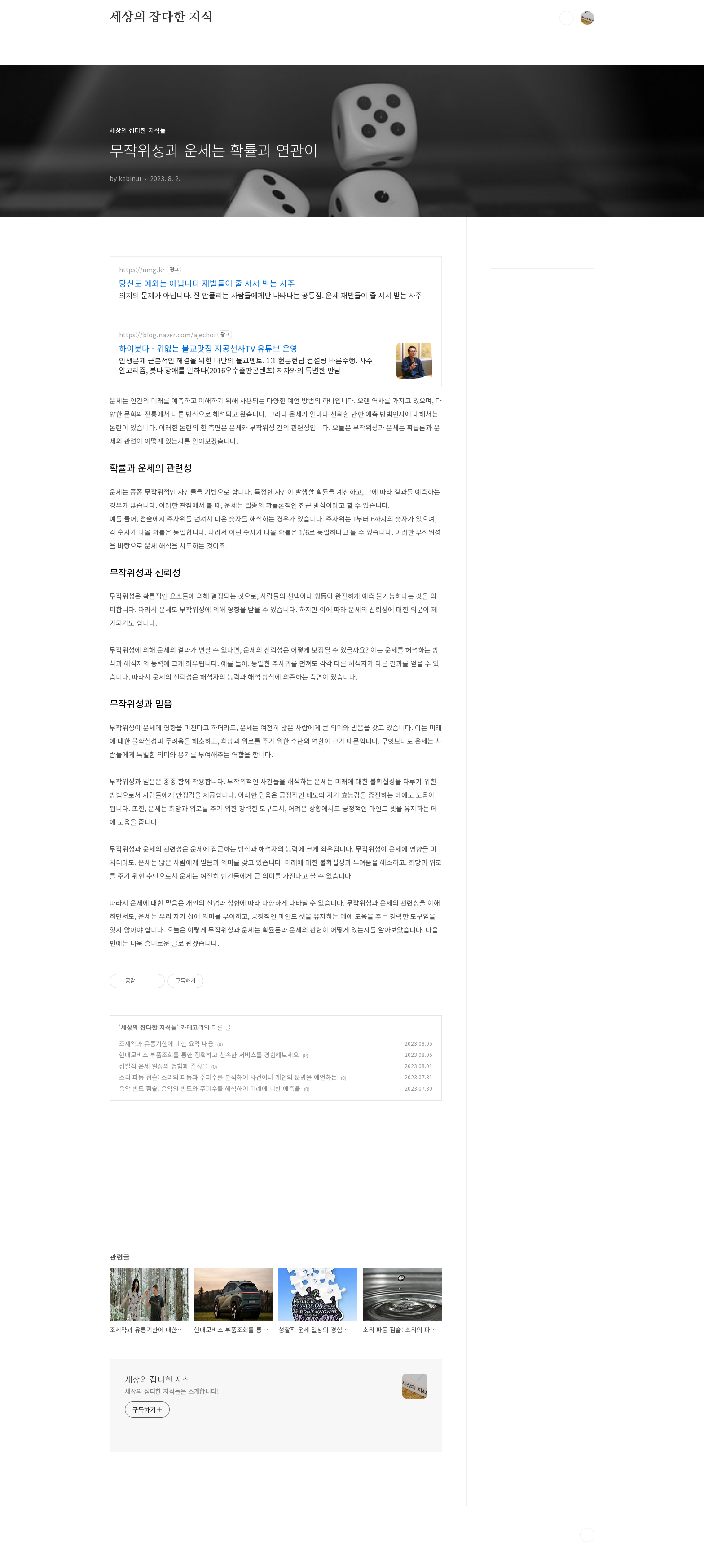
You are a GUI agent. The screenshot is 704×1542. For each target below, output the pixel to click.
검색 (566, 18)
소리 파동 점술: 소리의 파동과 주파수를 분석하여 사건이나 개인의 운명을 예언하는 (228, 1077)
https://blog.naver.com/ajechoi (167, 335)
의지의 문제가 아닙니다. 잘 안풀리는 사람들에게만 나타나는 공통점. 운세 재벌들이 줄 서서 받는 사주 (270, 295)
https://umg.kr (142, 270)
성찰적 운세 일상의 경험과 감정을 (163, 1065)
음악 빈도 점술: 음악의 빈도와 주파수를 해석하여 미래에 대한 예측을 (209, 1088)
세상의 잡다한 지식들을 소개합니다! (172, 1391)
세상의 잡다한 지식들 (149, 1027)
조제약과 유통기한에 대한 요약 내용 (166, 1043)
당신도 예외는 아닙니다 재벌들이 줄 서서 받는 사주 (207, 283)
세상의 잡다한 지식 (161, 17)
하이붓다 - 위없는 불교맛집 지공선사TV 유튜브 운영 (208, 348)
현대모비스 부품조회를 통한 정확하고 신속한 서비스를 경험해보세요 (209, 1054)
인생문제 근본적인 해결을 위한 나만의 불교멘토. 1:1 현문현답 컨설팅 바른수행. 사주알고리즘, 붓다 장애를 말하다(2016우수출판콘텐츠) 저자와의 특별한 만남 (246, 365)
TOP (587, 1535)
